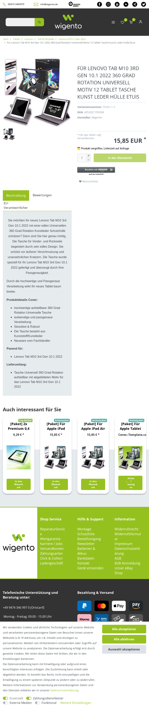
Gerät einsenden (90, 568)
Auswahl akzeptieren (124, 649)
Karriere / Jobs (51, 543)
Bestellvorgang (89, 538)
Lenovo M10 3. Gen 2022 (72, 39)
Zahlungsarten (51, 553)
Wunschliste (88, 181)
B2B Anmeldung (127, 563)
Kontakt (83, 563)
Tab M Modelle (45, 39)
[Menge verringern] (88, 160)
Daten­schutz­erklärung (64, 690)
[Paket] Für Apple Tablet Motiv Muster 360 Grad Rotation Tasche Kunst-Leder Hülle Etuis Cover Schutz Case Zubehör (130, 426)
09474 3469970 (16, 4)
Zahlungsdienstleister (48, 698)
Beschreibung (16, 195)
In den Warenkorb (120, 158)
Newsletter (85, 543)
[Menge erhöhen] (88, 156)
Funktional (49, 703)
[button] (111, 171)
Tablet (16, 39)
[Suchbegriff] (20, 22)
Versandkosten (85, 138)
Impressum (124, 543)
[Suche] (39, 22)
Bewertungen (42, 195)
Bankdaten (85, 558)
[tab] (16, 195)
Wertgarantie (50, 538)
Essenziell (16, 698)
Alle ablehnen (124, 639)
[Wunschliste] (122, 23)
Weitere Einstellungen (75, 703)
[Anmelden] (140, 22)
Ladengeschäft (51, 563)
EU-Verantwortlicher (16, 205)
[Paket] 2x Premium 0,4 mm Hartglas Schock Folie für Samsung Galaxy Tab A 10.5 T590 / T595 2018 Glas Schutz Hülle (19, 426)
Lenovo (28, 39)
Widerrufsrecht (126, 529)
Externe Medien (21, 703)
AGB (118, 558)
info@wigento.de (49, 4)
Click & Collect (51, 558)
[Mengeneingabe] (81, 158)
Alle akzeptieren (124, 629)
